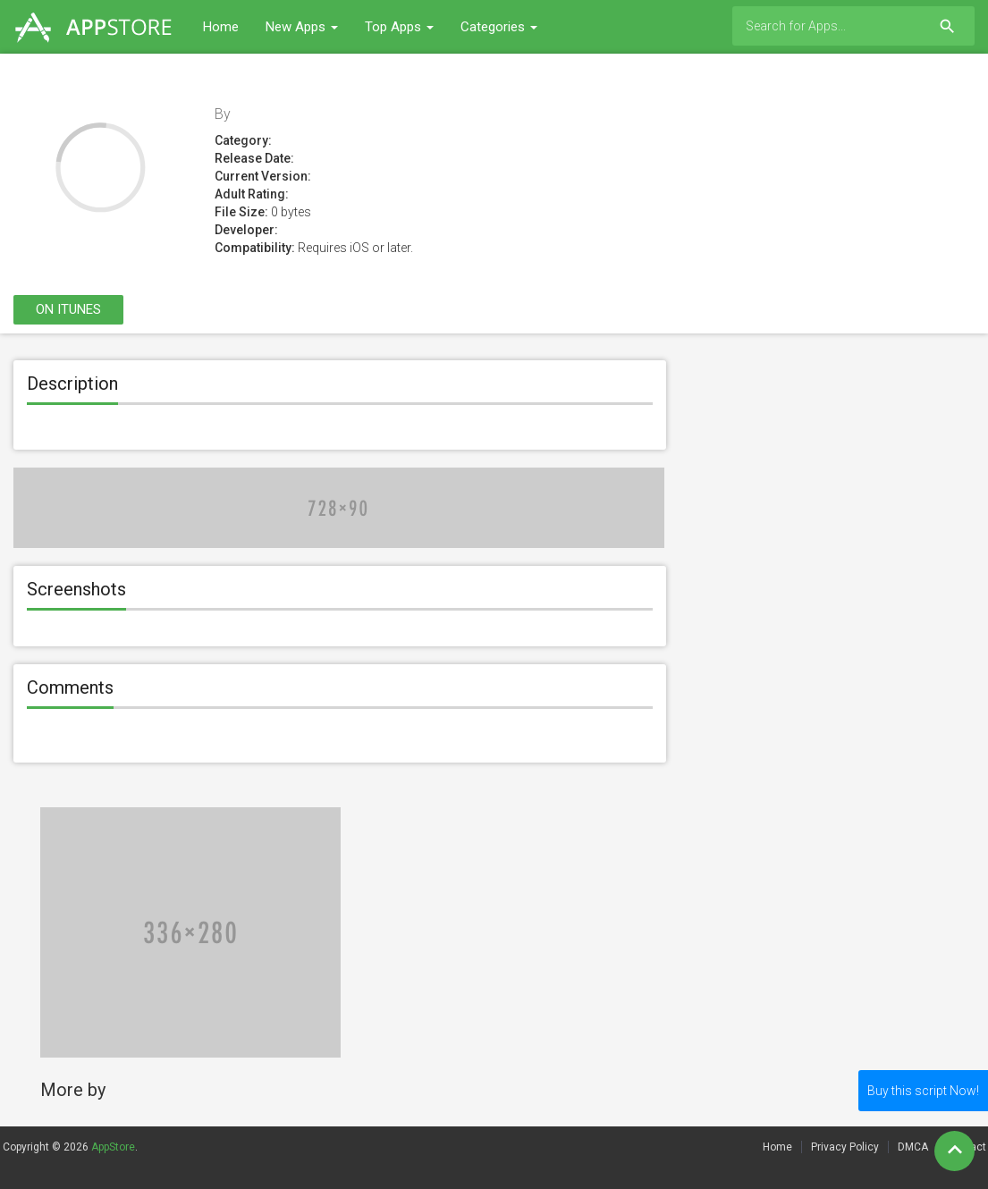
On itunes (68, 309)
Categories (498, 27)
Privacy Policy (845, 1147)
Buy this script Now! (923, 1091)
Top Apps (399, 27)
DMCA (913, 1147)
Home (221, 27)
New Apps (302, 27)
